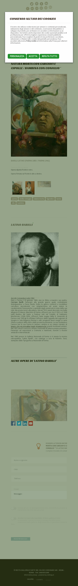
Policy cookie (31, 41)
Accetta (33, 56)
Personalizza (17, 56)
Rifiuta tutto (49, 56)
